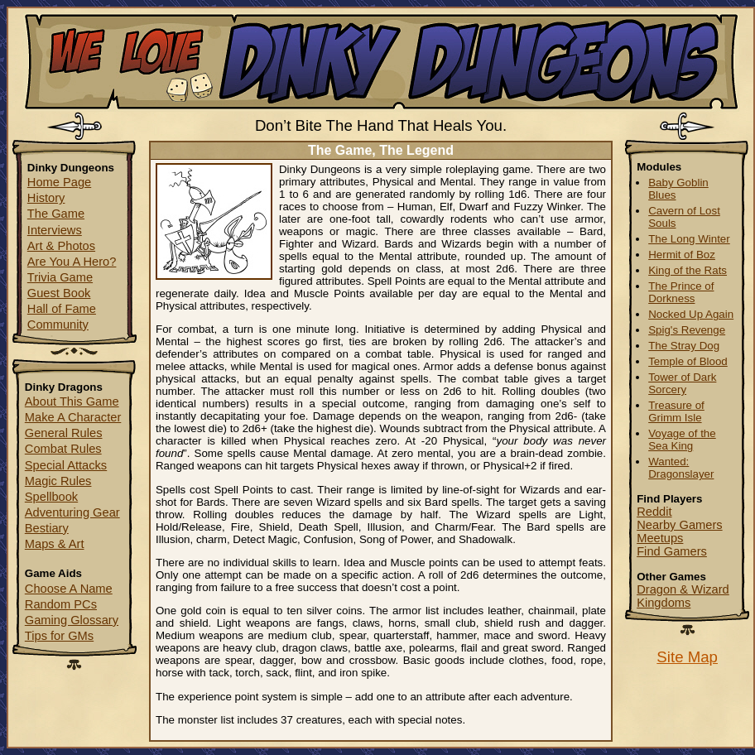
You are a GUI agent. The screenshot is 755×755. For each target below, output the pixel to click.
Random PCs (61, 604)
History (46, 197)
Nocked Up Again (690, 314)
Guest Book (59, 293)
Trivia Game (60, 277)
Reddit (654, 511)
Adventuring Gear (72, 512)
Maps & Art (54, 544)
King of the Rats (687, 270)
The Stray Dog (683, 345)
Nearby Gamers (679, 524)
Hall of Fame (61, 308)
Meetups (660, 538)
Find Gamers (672, 551)
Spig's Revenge (686, 330)
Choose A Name (69, 588)
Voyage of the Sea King (682, 439)
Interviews (54, 230)
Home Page (59, 182)
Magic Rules (58, 481)
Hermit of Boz (681, 254)
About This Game (72, 401)
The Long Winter (689, 239)
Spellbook (51, 496)
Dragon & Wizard (683, 589)
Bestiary (47, 528)
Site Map (687, 657)
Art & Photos (61, 245)
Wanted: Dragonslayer (681, 467)
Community (58, 324)
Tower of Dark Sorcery (682, 383)
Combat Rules (63, 448)
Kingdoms (663, 602)
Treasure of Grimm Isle (676, 411)
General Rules (64, 433)
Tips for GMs (59, 635)
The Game (55, 213)
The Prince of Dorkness (681, 292)
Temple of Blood (688, 361)
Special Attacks (66, 465)
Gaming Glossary (71, 620)
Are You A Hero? (72, 261)
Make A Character (73, 417)
